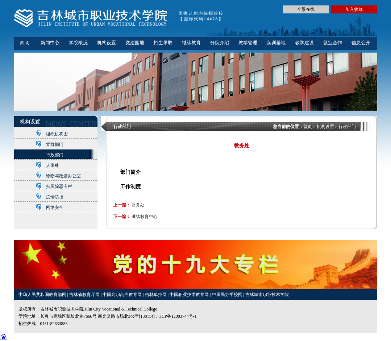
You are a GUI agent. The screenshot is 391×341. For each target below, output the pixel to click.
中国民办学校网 (228, 294)
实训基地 (276, 42)
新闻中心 (50, 42)
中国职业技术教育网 (190, 294)
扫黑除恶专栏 (59, 186)
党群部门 (54, 144)
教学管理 (247, 42)
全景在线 (306, 9)
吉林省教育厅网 (84, 294)
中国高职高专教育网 (123, 294)
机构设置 (106, 42)
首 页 (25, 43)
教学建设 (304, 42)
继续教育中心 (145, 216)
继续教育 (191, 42)
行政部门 (54, 154)
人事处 (52, 165)
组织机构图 (57, 133)
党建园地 (134, 42)
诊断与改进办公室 (63, 175)
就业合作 (332, 42)
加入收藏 (354, 9)
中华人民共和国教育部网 (42, 294)
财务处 (138, 205)
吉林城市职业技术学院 (267, 294)
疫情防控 (54, 197)
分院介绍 (219, 42)
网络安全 (54, 207)
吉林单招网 (156, 294)
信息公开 (361, 42)
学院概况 (78, 42)
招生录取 (163, 42)
